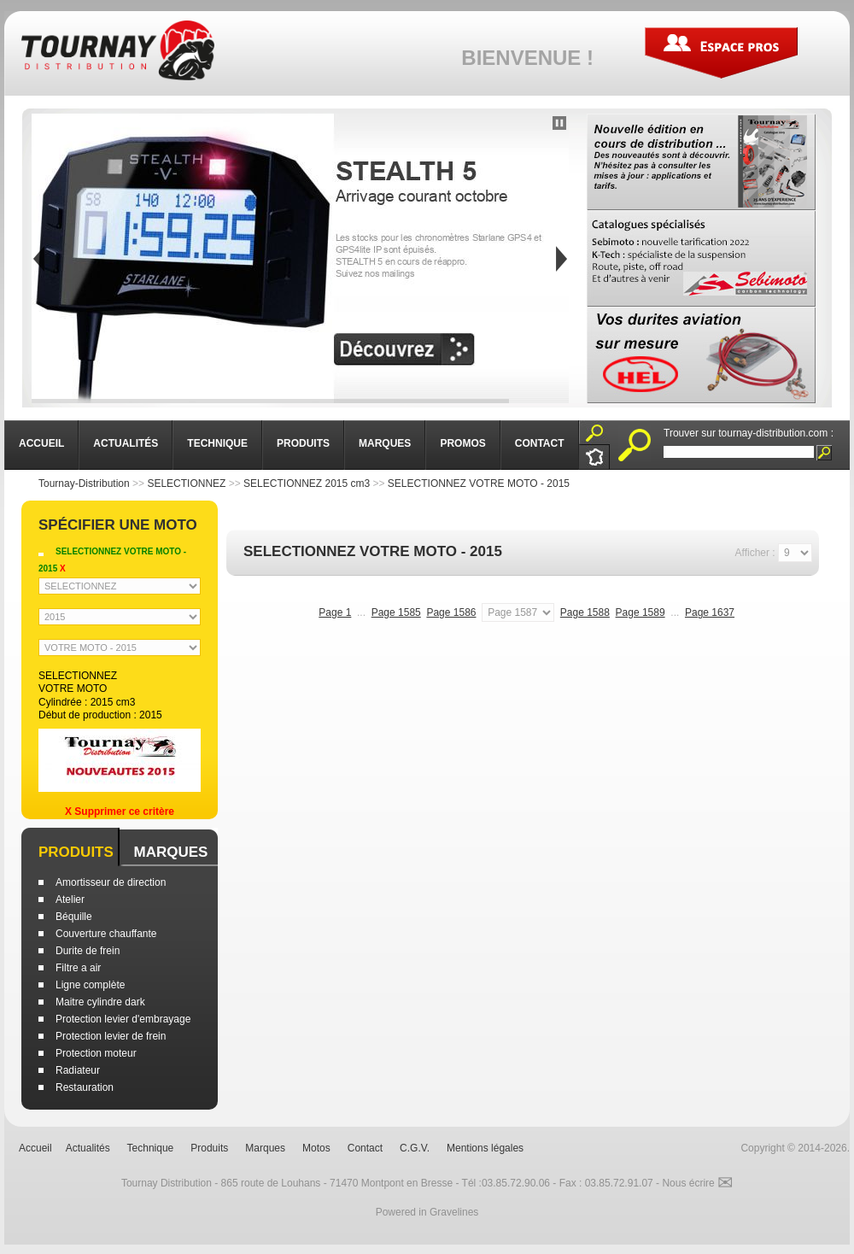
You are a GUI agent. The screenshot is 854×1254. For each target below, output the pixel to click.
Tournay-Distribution (84, 483)
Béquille (74, 917)
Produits (76, 852)
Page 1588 (585, 612)
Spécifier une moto (117, 525)
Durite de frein (88, 951)
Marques (170, 852)
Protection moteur (96, 1053)
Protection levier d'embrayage (123, 1019)
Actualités (88, 1148)
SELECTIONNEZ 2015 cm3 (306, 483)
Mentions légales (485, 1148)
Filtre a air (78, 968)
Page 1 (335, 612)
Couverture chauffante (106, 934)
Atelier (70, 899)
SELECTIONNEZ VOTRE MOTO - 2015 (479, 483)
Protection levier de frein (111, 1036)
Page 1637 (709, 612)
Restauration (85, 1087)
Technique (150, 1148)
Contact (365, 1148)
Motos (316, 1148)
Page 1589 (640, 612)
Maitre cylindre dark (100, 1002)
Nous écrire (697, 1183)
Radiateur (78, 1070)
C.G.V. (415, 1148)
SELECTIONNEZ (186, 483)
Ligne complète (90, 985)
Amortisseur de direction (111, 882)
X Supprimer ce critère (119, 811)
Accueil (35, 1148)
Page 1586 (451, 612)
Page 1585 (396, 612)
